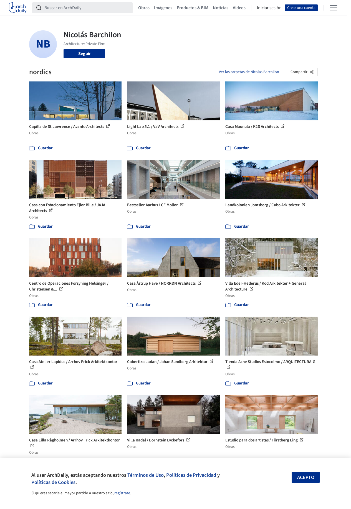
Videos (239, 8)
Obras (144, 8)
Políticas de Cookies (53, 482)
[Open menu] (333, 7)
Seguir (84, 54)
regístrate (122, 493)
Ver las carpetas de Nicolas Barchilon (249, 72)
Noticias (220, 8)
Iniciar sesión (269, 8)
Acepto (305, 477)
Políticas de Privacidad (191, 475)
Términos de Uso (145, 475)
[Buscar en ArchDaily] (86, 7)
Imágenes (163, 8)
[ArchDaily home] (18, 7)
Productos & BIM (192, 8)
